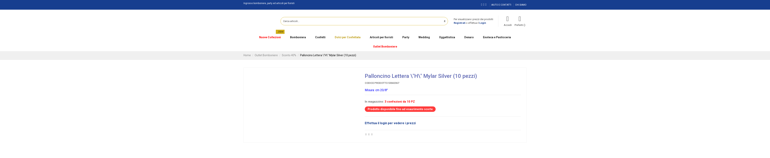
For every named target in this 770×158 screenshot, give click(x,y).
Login (482, 22)
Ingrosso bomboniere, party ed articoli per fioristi (269, 3)
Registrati (459, 22)
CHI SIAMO (520, 4)
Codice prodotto (376, 83)
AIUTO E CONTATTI (501, 4)
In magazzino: (374, 101)
